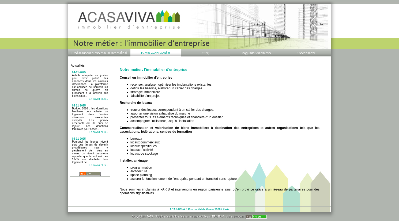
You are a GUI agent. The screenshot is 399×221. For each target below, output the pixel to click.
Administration (234, 216)
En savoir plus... (98, 98)
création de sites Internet (184, 216)
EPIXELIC (218, 216)
